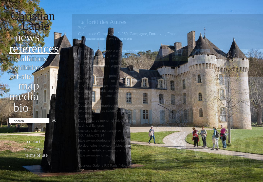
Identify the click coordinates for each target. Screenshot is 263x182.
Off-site (21, 76)
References (34, 48)
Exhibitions (27, 67)
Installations (28, 58)
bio (21, 107)
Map (28, 85)
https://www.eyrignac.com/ (97, 155)
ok (54, 120)
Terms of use (36, 155)
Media (24, 96)
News (27, 37)
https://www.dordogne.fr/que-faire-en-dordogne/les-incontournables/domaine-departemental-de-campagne (108, 145)
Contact (33, 141)
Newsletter (33, 148)
